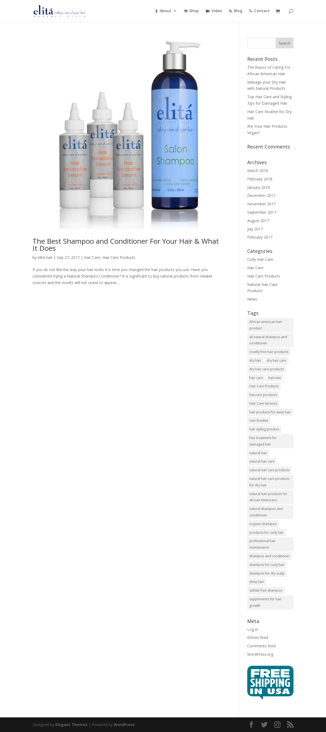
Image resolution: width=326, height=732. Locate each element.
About (163, 11)
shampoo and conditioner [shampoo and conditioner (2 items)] (269, 556)
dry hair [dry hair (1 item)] (255, 360)
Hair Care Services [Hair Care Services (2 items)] (263, 403)
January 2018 (258, 187)
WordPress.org (260, 654)
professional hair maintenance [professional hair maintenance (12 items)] (262, 544)
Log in (252, 629)
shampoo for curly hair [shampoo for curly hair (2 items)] (267, 564)
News (252, 299)
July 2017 (255, 229)
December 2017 (261, 195)
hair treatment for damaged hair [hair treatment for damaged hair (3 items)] (263, 441)
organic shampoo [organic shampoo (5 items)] (263, 524)
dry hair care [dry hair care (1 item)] (276, 360)
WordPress (124, 724)
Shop (191, 11)
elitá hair (45, 257)
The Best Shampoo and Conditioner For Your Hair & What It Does (125, 244)
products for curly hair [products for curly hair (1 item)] (266, 532)
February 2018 (259, 179)
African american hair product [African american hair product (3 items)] (265, 325)
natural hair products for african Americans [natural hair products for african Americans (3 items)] (268, 497)
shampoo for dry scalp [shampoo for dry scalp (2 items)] (267, 573)
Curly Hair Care (260, 259)
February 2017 (259, 237)
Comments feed (261, 645)
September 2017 (261, 212)
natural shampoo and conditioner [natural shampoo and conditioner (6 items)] (266, 511)
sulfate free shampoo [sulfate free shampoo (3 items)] (265, 590)
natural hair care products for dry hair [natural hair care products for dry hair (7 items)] (269, 481)
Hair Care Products (118, 257)
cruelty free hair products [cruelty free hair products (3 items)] (268, 351)
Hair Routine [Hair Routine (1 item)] (258, 420)
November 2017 (261, 203)
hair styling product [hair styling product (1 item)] (264, 429)
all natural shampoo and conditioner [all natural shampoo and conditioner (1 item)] (268, 340)
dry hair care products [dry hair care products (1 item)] (266, 369)
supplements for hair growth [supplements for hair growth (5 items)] (265, 602)
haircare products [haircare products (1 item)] (263, 395)
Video (214, 11)
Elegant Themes (71, 724)
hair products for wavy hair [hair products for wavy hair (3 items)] (270, 412)
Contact (259, 11)
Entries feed (257, 637)
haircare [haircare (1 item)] (274, 377)
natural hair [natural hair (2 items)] (258, 453)
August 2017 (258, 220)
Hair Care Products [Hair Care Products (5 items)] (264, 386)
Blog (235, 11)
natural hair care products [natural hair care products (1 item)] (269, 470)
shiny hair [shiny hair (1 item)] (256, 581)
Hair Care (92, 257)
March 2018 (257, 170)
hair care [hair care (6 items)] (256, 377)
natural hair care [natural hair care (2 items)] (262, 461)
